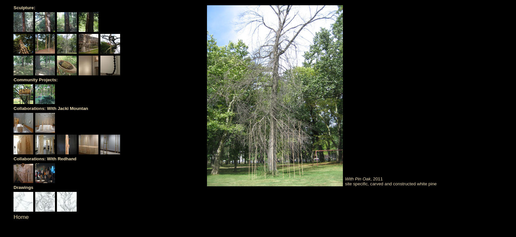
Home (21, 217)
